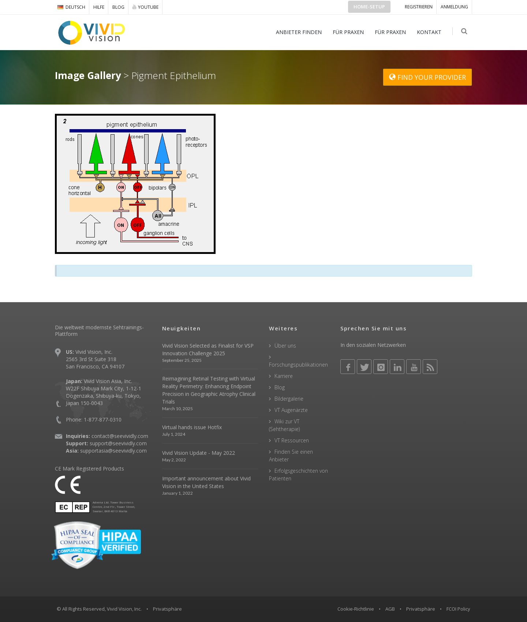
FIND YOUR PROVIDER (427, 77)
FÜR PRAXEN (349, 32)
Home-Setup (369, 6)
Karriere (283, 375)
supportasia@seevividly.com (113, 450)
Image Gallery (88, 75)
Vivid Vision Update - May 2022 (198, 452)
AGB (390, 609)
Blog (118, 7)
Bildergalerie (288, 398)
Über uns (285, 345)
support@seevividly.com (118, 443)
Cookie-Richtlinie (355, 609)
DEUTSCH (71, 7)
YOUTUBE (145, 7)
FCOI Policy (458, 609)
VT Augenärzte (291, 409)
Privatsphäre (420, 609)
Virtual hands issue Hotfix (192, 427)
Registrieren (419, 7)
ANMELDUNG (454, 7)
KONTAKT (430, 32)
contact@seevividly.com (119, 435)
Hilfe (98, 7)
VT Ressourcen (291, 440)
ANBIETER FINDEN (299, 32)
